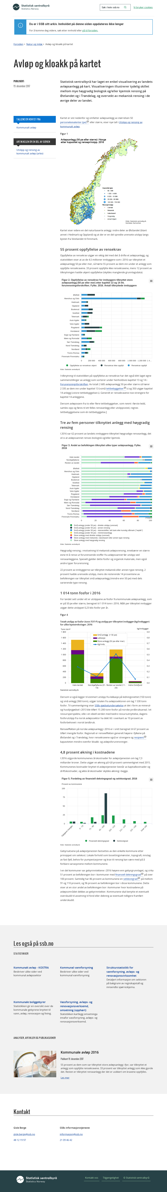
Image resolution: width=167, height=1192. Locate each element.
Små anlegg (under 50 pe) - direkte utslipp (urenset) (96, 525)
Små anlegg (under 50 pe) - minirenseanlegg (93, 533)
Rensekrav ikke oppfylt (114, 365)
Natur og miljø (34, 44)
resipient (139, 737)
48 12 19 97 (20, 1140)
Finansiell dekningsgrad (99, 841)
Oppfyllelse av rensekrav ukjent (83, 365)
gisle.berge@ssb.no (24, 1134)
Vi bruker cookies (143, 7)
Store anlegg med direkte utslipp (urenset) (92, 535)
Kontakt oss (91, 1177)
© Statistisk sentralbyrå (136, 1177)
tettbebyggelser (115, 388)
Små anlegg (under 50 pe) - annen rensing (92, 528)
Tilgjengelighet (111, 1177)
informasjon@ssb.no (71, 1134)
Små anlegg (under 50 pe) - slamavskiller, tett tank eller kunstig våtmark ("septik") (108, 530)
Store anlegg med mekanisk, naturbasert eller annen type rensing (101, 538)
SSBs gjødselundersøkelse (109, 705)
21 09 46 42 (66, 1140)
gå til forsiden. (90, 30)
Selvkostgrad (122, 841)
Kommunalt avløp (26, 127)
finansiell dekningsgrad (128, 874)
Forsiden (18, 44)
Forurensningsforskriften (74, 384)
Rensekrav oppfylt (139, 365)
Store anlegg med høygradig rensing (89, 540)
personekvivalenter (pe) (73, 122)
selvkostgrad (130, 878)
